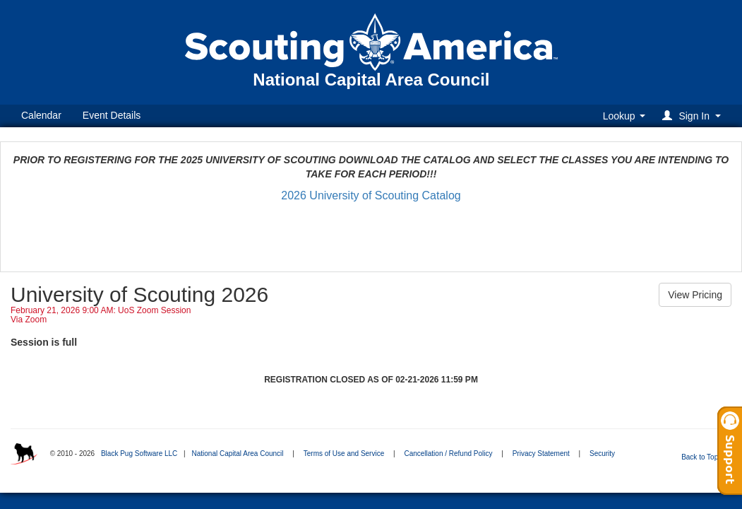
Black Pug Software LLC (139, 453)
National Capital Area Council (237, 453)
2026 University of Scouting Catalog (370, 195)
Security (602, 453)
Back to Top (704, 457)
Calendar (41, 115)
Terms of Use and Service (344, 453)
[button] (693, 116)
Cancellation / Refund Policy (448, 453)
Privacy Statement (541, 453)
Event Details (111, 115)
